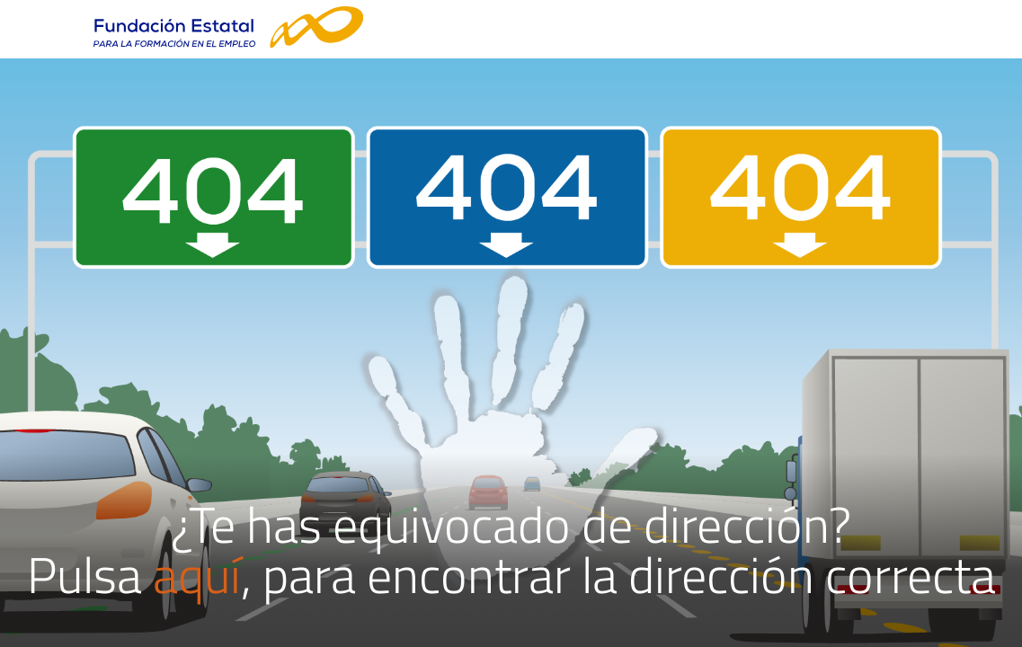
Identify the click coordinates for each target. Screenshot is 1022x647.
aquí (197, 574)
